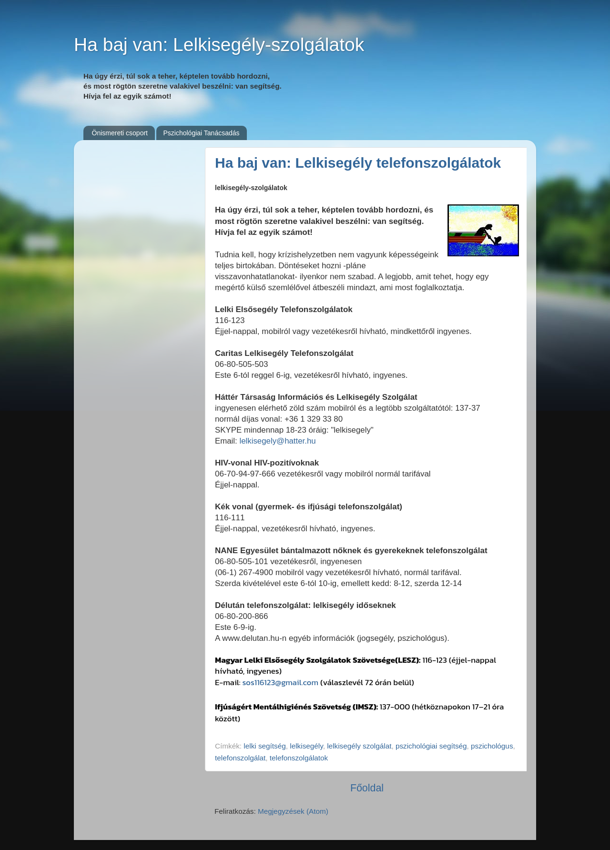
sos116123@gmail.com (280, 682)
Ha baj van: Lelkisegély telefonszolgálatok (358, 163)
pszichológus (492, 746)
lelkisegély (306, 746)
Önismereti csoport (120, 133)
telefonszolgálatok (299, 758)
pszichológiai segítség (431, 746)
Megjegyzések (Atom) (293, 811)
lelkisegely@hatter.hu (277, 440)
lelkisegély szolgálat (359, 746)
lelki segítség (264, 746)
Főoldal (367, 788)
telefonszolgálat (240, 758)
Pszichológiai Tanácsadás (201, 133)
